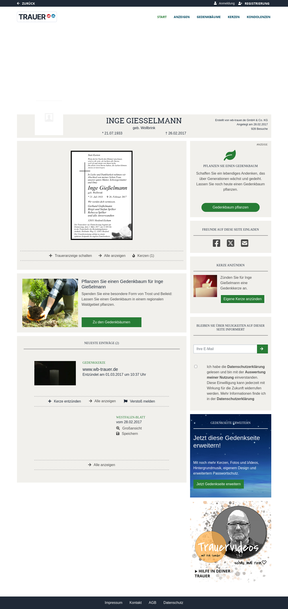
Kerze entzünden (64, 401)
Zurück (26, 3)
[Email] (244, 242)
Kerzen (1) (143, 256)
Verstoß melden (139, 401)
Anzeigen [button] (182, 17)
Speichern (127, 434)
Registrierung (253, 3)
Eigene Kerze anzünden (243, 299)
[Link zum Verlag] (37, 17)
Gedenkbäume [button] (209, 17)
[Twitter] (230, 242)
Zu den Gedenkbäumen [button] (111, 322)
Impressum (113, 603)
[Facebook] (216, 242)
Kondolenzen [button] (258, 17)
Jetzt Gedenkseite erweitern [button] (219, 484)
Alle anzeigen (112, 256)
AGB (152, 603)
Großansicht (129, 428)
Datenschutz (173, 603)
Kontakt (136, 603)
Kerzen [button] (234, 17)
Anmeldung (224, 3)
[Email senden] (225, 349)
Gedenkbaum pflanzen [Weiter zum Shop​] (231, 207)
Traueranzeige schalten (70, 256)
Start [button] (162, 17)
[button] (262, 349)
